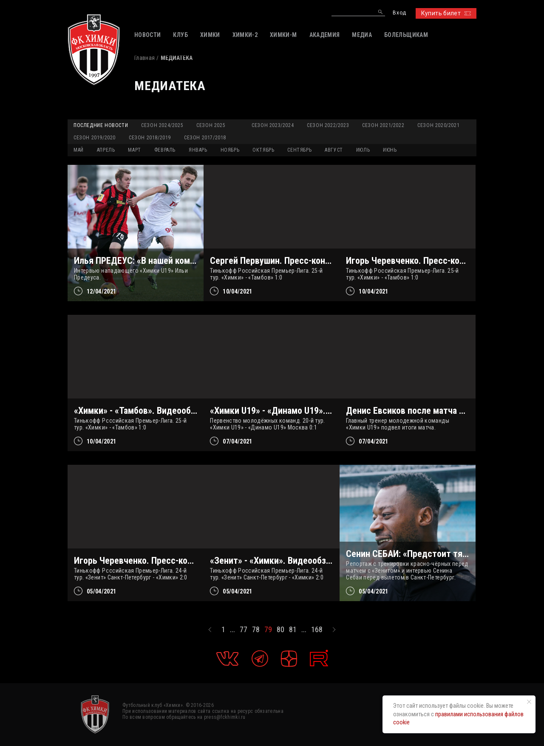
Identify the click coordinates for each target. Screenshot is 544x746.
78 (256, 629)
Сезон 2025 (210, 125)
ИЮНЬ (390, 150)
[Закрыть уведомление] (529, 702)
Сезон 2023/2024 (273, 125)
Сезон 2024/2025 (162, 125)
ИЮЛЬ (363, 150)
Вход (399, 13)
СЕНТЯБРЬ (299, 150)
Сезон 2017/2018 (205, 138)
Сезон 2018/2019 (150, 138)
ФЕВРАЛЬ (165, 150)
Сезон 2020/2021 (438, 125)
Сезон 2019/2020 (95, 138)
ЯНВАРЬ (198, 150)
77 (243, 629)
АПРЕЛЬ (106, 150)
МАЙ (79, 150)
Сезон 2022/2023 (328, 125)
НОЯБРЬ (230, 150)
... (232, 629)
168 (317, 629)
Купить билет (446, 13)
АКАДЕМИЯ (324, 34)
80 (280, 629)
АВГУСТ (334, 150)
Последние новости (101, 125)
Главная (144, 57)
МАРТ (134, 150)
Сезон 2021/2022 (383, 125)
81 (293, 629)
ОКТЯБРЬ (263, 150)
